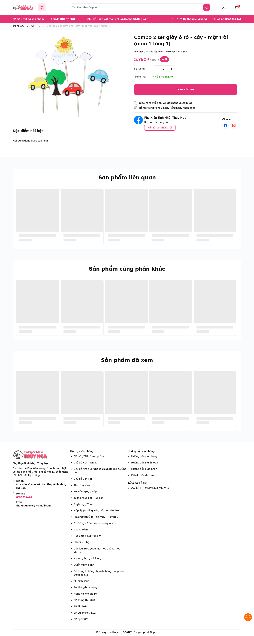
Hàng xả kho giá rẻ (85, 593)
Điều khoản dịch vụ (142, 475)
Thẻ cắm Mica (82, 485)
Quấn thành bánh (84, 564)
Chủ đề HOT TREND (85, 462)
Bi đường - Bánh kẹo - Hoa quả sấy (95, 523)
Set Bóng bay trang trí (87, 587)
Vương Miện (81, 529)
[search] (206, 7)
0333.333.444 (24, 497)
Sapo (153, 632)
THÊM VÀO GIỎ (185, 89)
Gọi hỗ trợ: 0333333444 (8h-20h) (150, 488)
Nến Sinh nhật (82, 542)
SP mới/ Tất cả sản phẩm (89, 456)
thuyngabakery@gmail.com (33, 505)
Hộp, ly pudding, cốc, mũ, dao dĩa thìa (96, 510)
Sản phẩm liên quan (127, 177)
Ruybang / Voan (83, 504)
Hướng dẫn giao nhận (144, 469)
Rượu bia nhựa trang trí (87, 535)
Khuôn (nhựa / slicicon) (87, 558)
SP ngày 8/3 (81, 619)
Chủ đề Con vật (83, 478)
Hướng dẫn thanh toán (144, 462)
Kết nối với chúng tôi (160, 127)
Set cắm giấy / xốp (85, 491)
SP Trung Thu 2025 (85, 600)
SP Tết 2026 (80, 606)
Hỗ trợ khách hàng (81, 451)
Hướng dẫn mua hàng (141, 451)
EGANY (127, 632)
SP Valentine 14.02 (85, 612)
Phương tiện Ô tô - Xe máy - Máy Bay (96, 516)
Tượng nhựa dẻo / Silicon (88, 497)
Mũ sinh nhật (81, 581)
